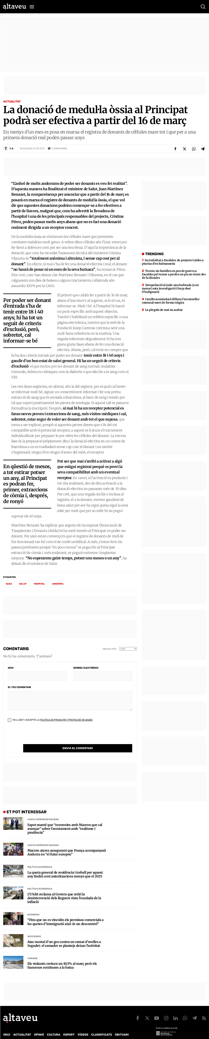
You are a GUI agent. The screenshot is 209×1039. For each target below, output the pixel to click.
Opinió (39, 1026)
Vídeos (83, 1026)
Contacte (23, 1031)
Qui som (8, 1031)
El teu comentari (19, 687)
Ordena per (109, 649)
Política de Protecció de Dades (73, 1031)
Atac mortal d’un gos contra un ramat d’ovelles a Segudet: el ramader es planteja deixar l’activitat (64, 935)
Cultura (53, 1026)
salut (23, 584)
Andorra (57, 584)
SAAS (9, 584)
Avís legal (136, 1031)
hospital (39, 584)
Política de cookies (112, 1031)
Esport (69, 1026)
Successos (34, 928)
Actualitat (12, 101)
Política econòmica (39, 858)
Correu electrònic (86, 667)
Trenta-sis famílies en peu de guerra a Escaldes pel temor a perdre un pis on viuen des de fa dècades (174, 274)
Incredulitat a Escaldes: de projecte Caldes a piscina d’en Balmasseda (173, 261)
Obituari (122, 1026)
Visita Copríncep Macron (43, 811)
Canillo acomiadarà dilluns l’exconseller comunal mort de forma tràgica (171, 300)
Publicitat (40, 1031)
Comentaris (59, 148)
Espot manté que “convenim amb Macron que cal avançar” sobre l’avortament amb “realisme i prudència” (64, 820)
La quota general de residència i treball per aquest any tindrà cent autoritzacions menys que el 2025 (65, 866)
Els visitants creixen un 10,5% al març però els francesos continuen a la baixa (62, 957)
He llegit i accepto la (50, 719)
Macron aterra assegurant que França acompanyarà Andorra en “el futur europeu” (66, 844)
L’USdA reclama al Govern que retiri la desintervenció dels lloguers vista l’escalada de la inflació (64, 890)
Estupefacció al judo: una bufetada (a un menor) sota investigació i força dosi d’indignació (170, 288)
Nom (10, 667)
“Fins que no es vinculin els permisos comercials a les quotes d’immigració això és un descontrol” (65, 913)
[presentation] (38, 736)
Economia (33, 906)
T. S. (11, 148)
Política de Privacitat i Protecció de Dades (66, 719)
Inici (6, 1026)
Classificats (101, 1026)
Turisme (32, 950)
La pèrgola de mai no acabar (164, 310)
